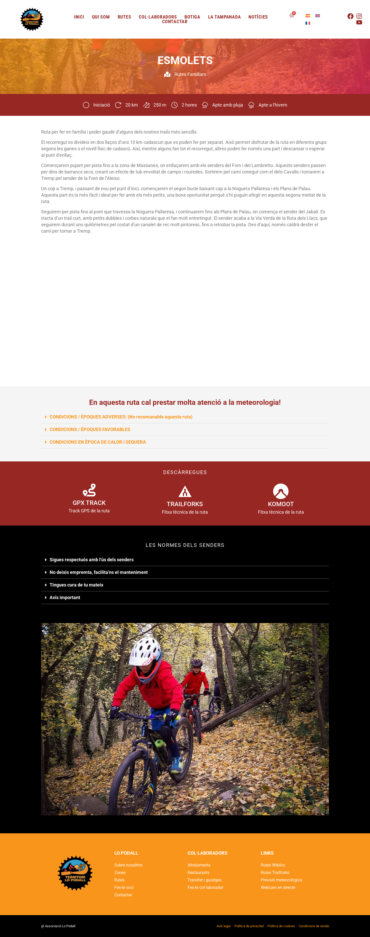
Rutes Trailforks (275, 872)
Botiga (192, 17)
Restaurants (198, 872)
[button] (185, 417)
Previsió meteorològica (281, 880)
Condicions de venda (314, 926)
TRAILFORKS (185, 504)
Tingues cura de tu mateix (76, 585)
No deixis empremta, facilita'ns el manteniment (99, 572)
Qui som (101, 17)
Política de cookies (281, 926)
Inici (79, 17)
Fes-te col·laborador (205, 887)
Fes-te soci (124, 887)
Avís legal (223, 926)
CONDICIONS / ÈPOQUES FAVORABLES (90, 429)
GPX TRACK (89, 502)
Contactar (174, 21)
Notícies (258, 17)
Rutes (124, 17)
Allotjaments (199, 865)
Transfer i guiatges (204, 880)
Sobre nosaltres (128, 865)
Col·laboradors (158, 17)
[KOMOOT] (281, 491)
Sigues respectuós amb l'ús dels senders (92, 559)
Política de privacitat (249, 926)
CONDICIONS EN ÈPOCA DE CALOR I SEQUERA (98, 442)
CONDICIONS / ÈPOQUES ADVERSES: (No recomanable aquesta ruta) (121, 416)
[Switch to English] (317, 15)
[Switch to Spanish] (308, 15)
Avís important (65, 597)
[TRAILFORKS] (185, 491)
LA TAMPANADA (224, 17)
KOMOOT (281, 504)
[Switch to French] (308, 23)
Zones (120, 872)
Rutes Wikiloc (273, 865)
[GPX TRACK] (89, 490)
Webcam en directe (278, 887)
